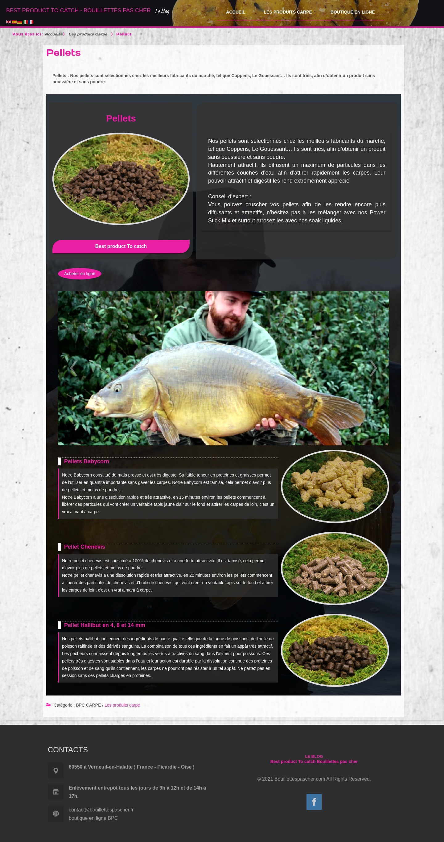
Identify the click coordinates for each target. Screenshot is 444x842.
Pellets (63, 52)
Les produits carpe (122, 705)
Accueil (52, 34)
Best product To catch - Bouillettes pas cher (78, 10)
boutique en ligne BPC (93, 818)
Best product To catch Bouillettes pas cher (314, 761)
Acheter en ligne (79, 273)
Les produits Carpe (87, 34)
